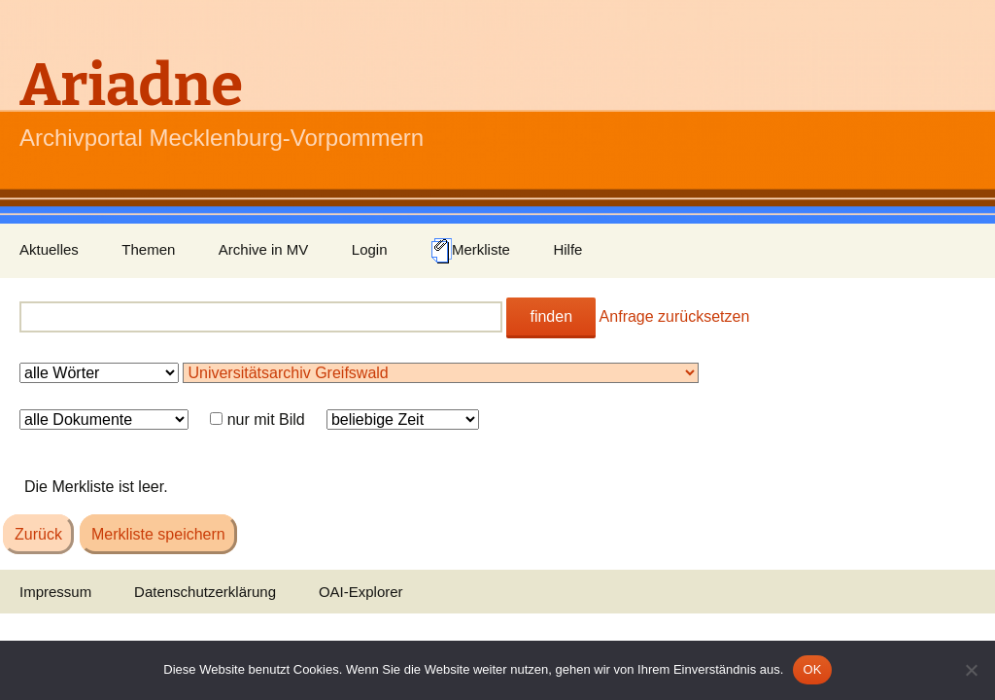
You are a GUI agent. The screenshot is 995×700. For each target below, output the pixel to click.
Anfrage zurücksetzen (675, 316)
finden (551, 316)
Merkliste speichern (158, 534)
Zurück (38, 534)
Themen (148, 249)
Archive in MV (264, 249)
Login (370, 249)
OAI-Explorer (361, 591)
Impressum (55, 591)
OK (812, 669)
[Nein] (970, 670)
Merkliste (470, 250)
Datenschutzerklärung (205, 591)
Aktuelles (49, 249)
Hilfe (567, 249)
